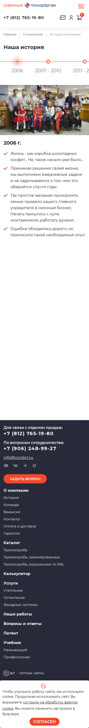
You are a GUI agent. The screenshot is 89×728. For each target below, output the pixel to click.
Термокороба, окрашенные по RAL (34, 564)
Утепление (13, 590)
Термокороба (15, 550)
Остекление (14, 597)
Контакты (12, 519)
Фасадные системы (20, 605)
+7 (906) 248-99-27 (30, 448)
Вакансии (12, 512)
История (11, 498)
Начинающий (15, 650)
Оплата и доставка (20, 526)
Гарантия (12, 533)
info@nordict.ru (18, 457)
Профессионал (17, 657)
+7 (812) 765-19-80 (24, 17)
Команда (11, 505)
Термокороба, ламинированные (32, 557)
